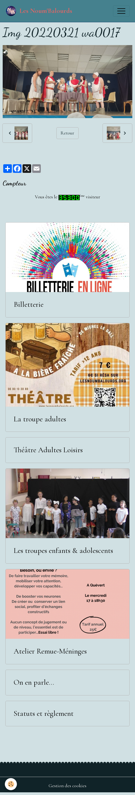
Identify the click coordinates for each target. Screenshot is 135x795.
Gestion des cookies (67, 786)
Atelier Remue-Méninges (50, 651)
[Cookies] (11, 784)
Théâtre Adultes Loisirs (48, 450)
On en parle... (34, 682)
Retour (67, 133)
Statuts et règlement (44, 713)
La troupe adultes (40, 419)
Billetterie (28, 304)
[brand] (38, 11)
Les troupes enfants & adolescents (63, 550)
